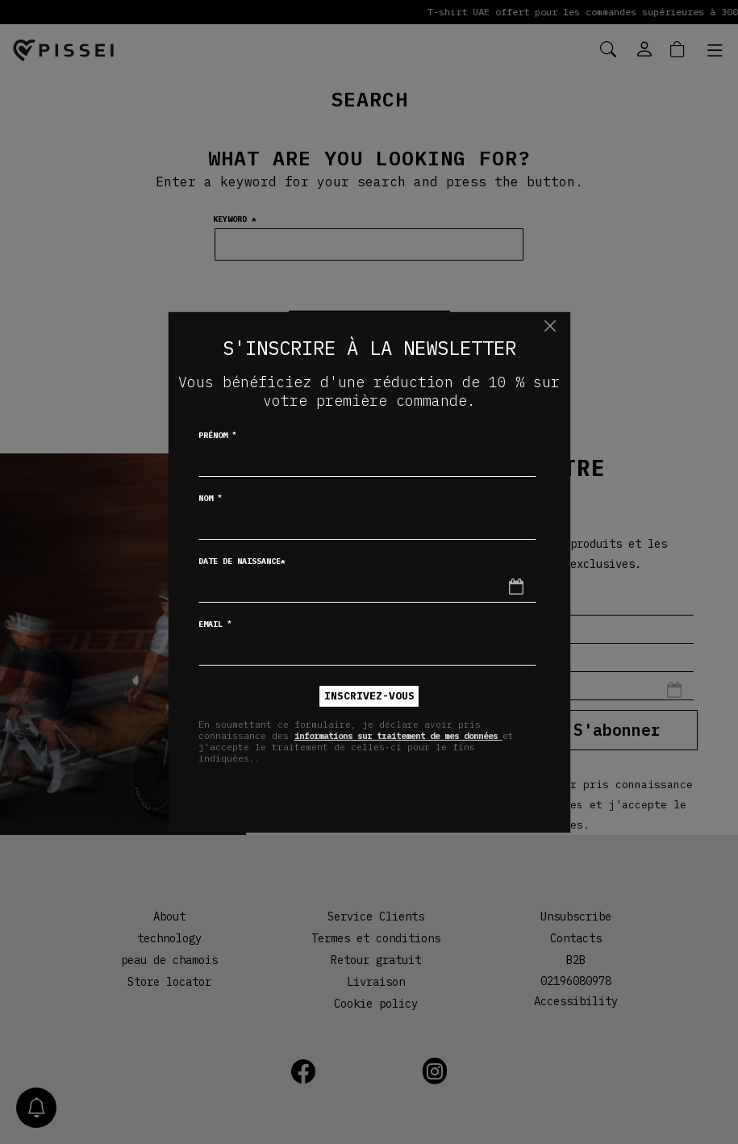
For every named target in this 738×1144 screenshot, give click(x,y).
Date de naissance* (242, 561)
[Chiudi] (550, 326)
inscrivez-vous (369, 696)
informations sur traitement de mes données (413, 735)
